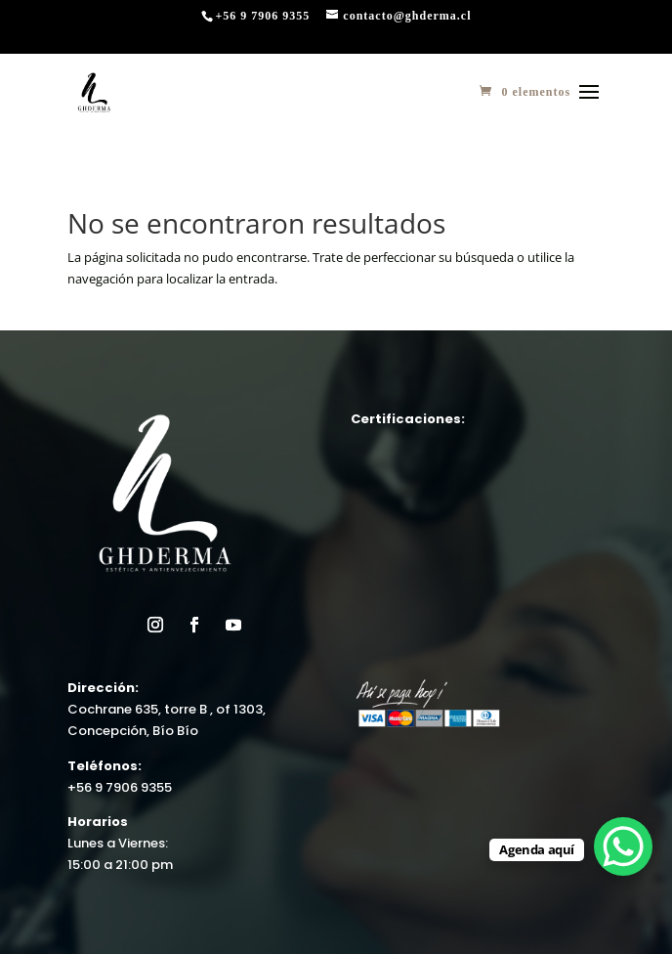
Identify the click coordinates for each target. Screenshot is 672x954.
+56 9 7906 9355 (119, 787)
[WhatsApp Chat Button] (623, 846)
